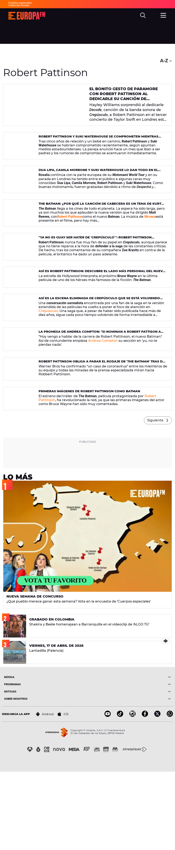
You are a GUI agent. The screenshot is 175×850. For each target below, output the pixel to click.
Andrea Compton (103, 389)
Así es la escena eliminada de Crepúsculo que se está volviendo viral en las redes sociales (101, 342)
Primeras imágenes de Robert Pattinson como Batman (86, 459)
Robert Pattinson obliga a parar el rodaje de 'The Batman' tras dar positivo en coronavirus (99, 421)
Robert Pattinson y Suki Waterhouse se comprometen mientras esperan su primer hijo (102, 143)
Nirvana (150, 234)
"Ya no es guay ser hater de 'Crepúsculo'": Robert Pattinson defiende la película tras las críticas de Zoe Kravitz (102, 262)
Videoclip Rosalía (18, 5)
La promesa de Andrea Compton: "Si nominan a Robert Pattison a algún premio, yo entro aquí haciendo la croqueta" (102, 381)
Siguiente (155, 499)
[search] (143, 16)
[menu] (163, 15)
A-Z (166, 60)
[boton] (129, 755)
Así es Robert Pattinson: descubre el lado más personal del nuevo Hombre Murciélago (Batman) (98, 302)
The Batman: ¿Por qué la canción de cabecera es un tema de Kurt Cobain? (96, 223)
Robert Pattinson (70, 234)
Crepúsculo (48, 353)
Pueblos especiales (20, 2)
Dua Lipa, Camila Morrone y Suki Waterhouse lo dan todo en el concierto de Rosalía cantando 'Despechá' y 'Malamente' (95, 183)
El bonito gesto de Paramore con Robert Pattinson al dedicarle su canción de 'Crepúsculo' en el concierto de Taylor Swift (126, 98)
